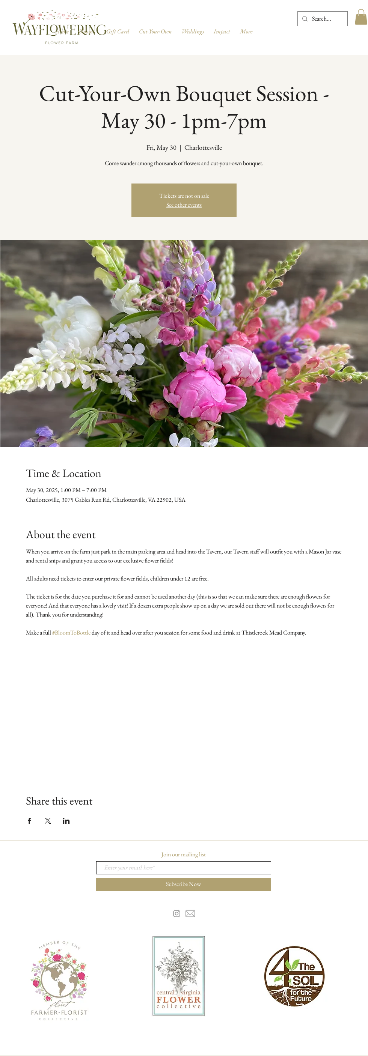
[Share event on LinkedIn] (66, 821)
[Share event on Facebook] (29, 821)
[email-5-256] (190, 913)
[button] (361, 17)
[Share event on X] (47, 821)
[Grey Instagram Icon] (176, 913)
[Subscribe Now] (183, 884)
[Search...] (322, 19)
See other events (184, 205)
